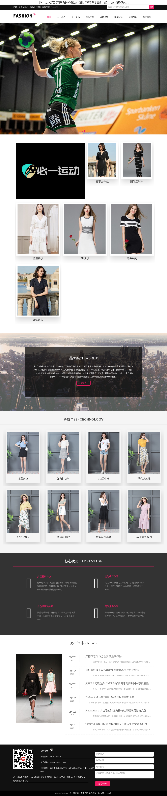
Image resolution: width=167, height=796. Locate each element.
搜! (151, 7)
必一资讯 (76, 17)
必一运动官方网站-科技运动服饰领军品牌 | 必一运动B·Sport (83, 2)
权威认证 (118, 17)
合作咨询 (147, 17)
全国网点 (133, 17)
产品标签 (54, 7)
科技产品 (90, 17)
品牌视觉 (104, 17)
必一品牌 (61, 17)
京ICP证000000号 (105, 793)
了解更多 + (83, 383)
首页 (49, 17)
